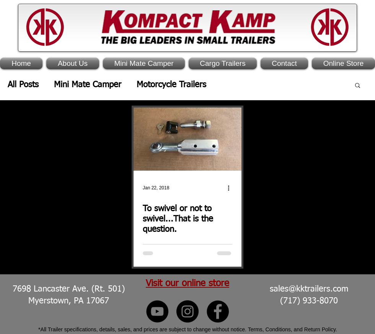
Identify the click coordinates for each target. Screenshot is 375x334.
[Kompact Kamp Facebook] (218, 311)
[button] (357, 86)
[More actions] (231, 187)
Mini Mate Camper (87, 85)
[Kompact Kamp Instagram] (187, 311)
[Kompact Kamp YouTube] (157, 311)
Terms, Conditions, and (276, 329)
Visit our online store (187, 283)
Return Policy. (320, 329)
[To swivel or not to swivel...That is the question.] (187, 139)
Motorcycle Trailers (171, 85)
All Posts (23, 85)
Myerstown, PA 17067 (68, 301)
